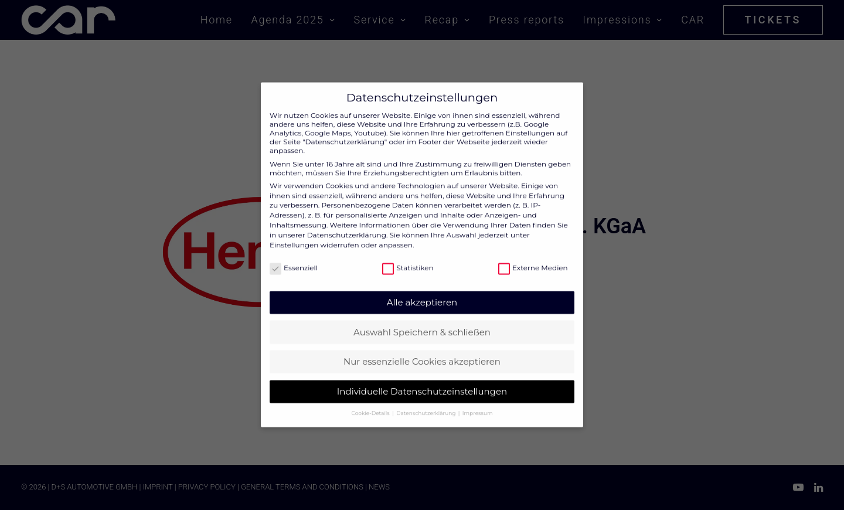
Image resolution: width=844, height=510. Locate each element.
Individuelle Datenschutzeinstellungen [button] (422, 381)
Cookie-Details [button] (371, 403)
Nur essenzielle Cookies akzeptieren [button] (422, 351)
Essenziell (294, 257)
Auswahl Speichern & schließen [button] (422, 322)
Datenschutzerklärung (346, 224)
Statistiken (407, 257)
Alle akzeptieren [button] (422, 292)
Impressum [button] (477, 403)
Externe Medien (533, 257)
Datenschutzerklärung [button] (426, 403)
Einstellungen (294, 234)
